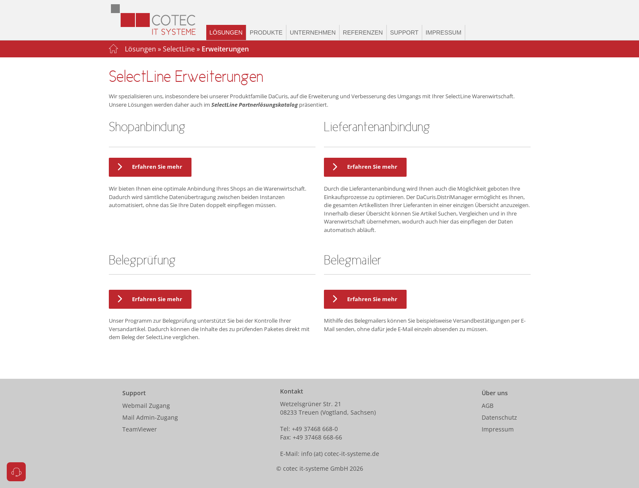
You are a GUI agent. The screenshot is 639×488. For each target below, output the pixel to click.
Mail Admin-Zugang (150, 417)
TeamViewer (139, 429)
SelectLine (179, 49)
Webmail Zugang (146, 406)
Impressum (443, 32)
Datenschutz (499, 417)
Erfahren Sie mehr (148, 167)
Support (404, 32)
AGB (487, 406)
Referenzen (363, 32)
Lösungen (226, 32)
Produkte (266, 32)
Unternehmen (313, 32)
